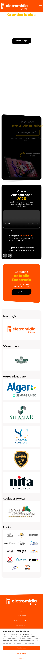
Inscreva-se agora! (21, 41)
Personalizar (21, 653)
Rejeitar (21, 658)
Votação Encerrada (21, 292)
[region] (21, 645)
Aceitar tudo (21, 648)
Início (21, 611)
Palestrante (21, 616)
